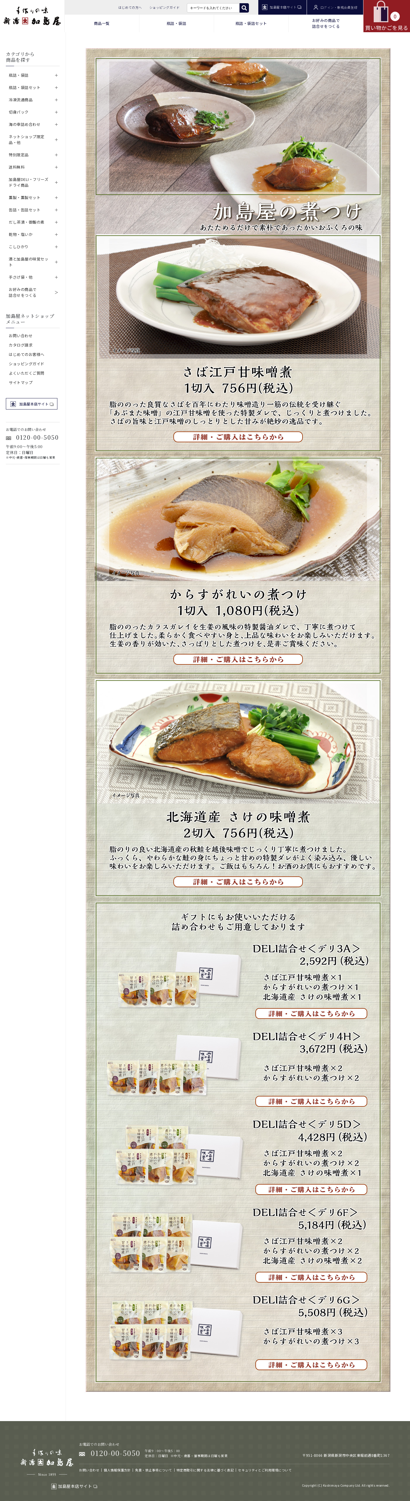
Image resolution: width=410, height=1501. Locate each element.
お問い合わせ (21, 335)
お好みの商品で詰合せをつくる (23, 292)
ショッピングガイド (164, 7)
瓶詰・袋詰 (177, 23)
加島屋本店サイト (281, 7)
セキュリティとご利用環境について (265, 1470)
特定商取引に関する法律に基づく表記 (205, 1470)
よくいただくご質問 (27, 373)
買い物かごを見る (387, 16)
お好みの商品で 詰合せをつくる (326, 23)
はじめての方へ (130, 7)
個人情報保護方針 (117, 1470)
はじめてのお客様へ (27, 354)
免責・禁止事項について (153, 1470)
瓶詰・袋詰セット (251, 23)
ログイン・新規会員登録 (335, 7)
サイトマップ (21, 382)
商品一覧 (102, 23)
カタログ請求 (21, 345)
